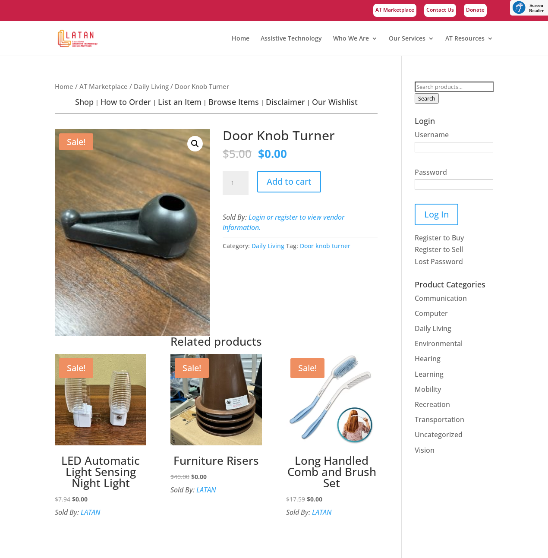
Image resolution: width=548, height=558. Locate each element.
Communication (441, 298)
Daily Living (151, 86)
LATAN (90, 512)
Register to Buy (439, 238)
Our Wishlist (335, 102)
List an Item (180, 102)
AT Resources (465, 38)
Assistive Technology (291, 38)
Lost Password (439, 261)
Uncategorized (439, 434)
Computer (431, 313)
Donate (475, 10)
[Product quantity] (236, 183)
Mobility (428, 389)
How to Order (126, 102)
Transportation (439, 419)
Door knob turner (325, 246)
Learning (429, 374)
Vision (425, 450)
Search (426, 98)
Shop (84, 102)
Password (431, 172)
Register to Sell (439, 249)
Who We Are (351, 38)
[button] (195, 143)
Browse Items (233, 102)
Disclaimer (285, 102)
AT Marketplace (394, 10)
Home (240, 38)
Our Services (407, 38)
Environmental (439, 343)
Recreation (432, 404)
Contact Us (440, 10)
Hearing (428, 358)
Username (432, 134)
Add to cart (289, 181)
